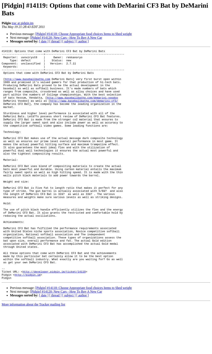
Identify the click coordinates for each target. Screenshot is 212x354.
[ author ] (82, 41)
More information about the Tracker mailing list (33, 350)
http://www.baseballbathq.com (27, 85)
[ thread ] (55, 41)
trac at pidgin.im (22, 23)
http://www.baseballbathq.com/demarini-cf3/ (84, 111)
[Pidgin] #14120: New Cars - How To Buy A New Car (66, 37)
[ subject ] (69, 41)
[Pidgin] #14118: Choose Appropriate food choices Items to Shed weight (83, 34)
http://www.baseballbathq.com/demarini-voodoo (82, 107)
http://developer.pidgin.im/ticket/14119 (54, 316)
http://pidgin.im (27, 320)
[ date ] (43, 41)
